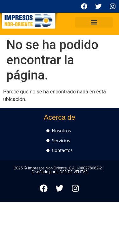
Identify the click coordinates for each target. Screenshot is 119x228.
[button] (94, 22)
